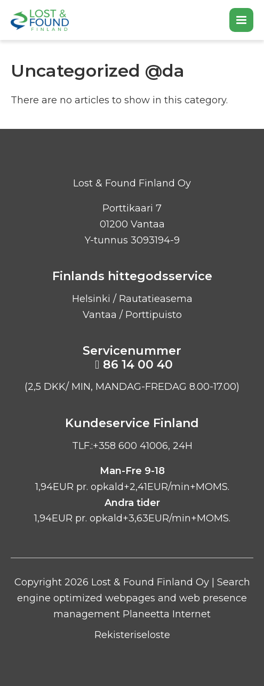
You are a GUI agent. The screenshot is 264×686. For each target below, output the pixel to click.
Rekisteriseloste (132, 635)
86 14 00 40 (138, 365)
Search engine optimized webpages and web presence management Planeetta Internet (133, 597)
